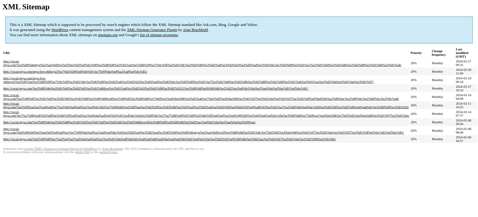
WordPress (59, 29)
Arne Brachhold (195, 29)
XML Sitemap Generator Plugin (152, 29)
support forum (108, 152)
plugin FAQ (82, 152)
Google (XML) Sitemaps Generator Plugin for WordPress (60, 148)
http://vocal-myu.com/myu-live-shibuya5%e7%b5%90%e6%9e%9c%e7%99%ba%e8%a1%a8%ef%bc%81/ (75, 71)
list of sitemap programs (159, 35)
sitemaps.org (108, 35)
